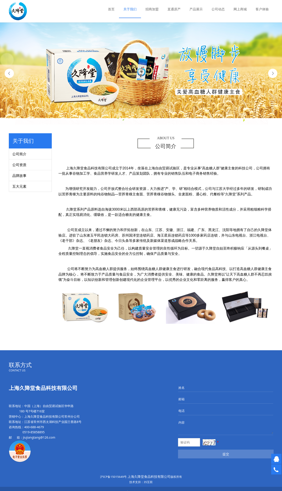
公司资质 (19, 164)
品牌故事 (19, 175)
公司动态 (218, 9)
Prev (9, 73)
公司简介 (19, 154)
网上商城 (240, 9)
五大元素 (19, 186)
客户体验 (262, 9)
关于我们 (130, 9)
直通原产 (174, 9)
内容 (181, 422)
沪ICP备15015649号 (113, 477)
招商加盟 (152, 9)
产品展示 (196, 9)
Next (273, 73)
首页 (111, 9)
